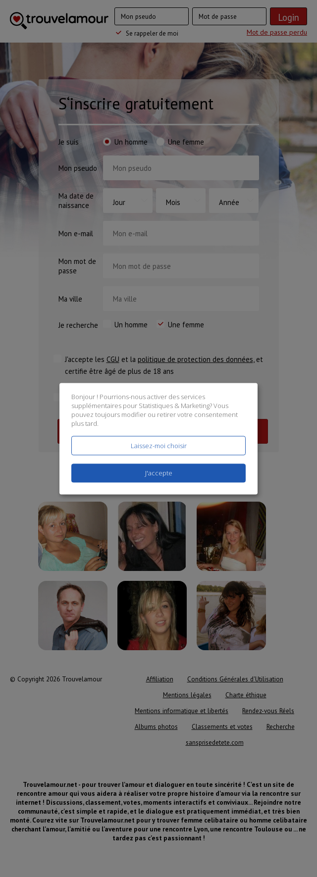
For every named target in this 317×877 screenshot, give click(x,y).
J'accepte (158, 472)
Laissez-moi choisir (159, 445)
